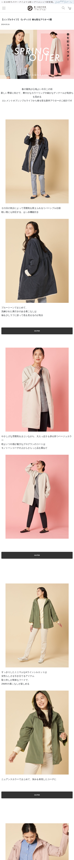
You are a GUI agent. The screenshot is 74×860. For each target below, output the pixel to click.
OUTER (37, 331)
